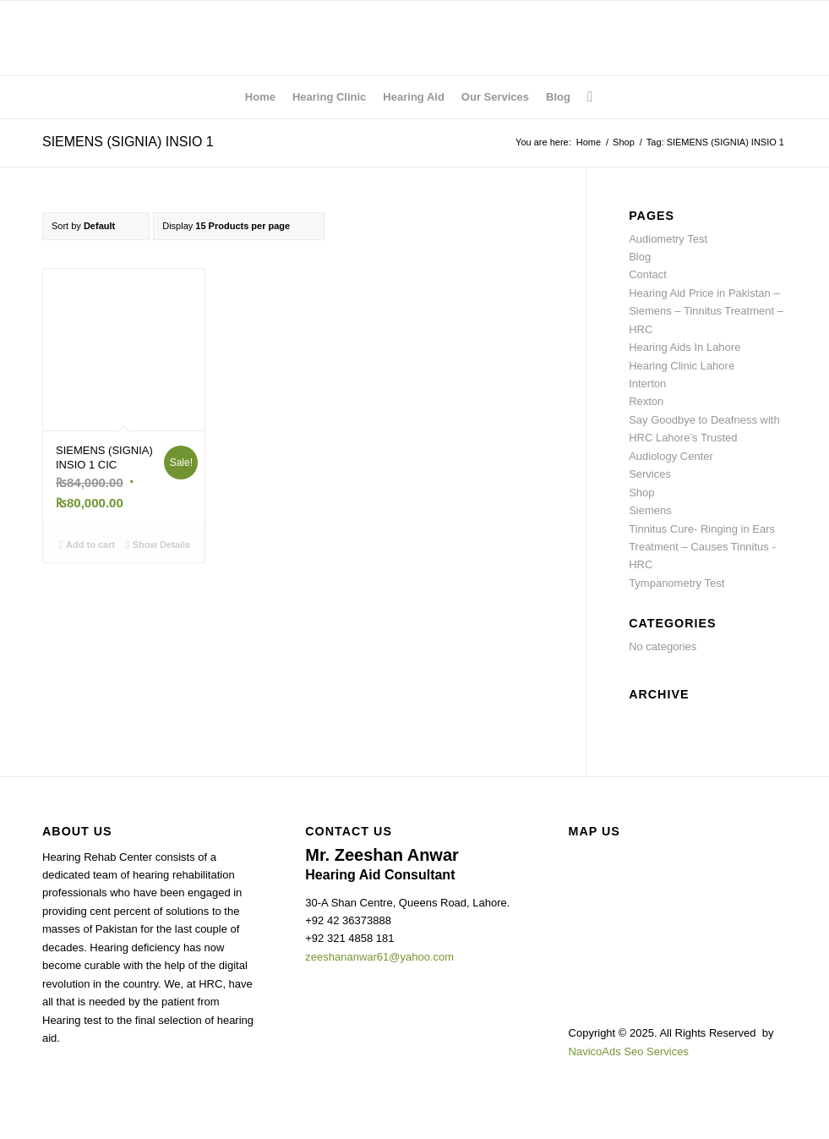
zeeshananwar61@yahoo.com (379, 956)
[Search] (585, 97)
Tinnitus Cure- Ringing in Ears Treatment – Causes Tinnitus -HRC (702, 547)
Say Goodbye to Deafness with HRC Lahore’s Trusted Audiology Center (704, 438)
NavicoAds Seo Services (629, 1051)
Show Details (158, 544)
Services (650, 474)
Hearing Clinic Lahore (681, 365)
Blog (640, 256)
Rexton (646, 401)
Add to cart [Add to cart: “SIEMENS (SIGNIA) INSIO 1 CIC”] (87, 544)
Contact (648, 274)
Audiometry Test (668, 239)
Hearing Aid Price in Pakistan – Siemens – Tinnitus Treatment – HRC (706, 311)
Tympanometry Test (676, 583)
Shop (641, 492)
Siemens (650, 510)
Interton (647, 383)
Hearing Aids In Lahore (684, 347)
